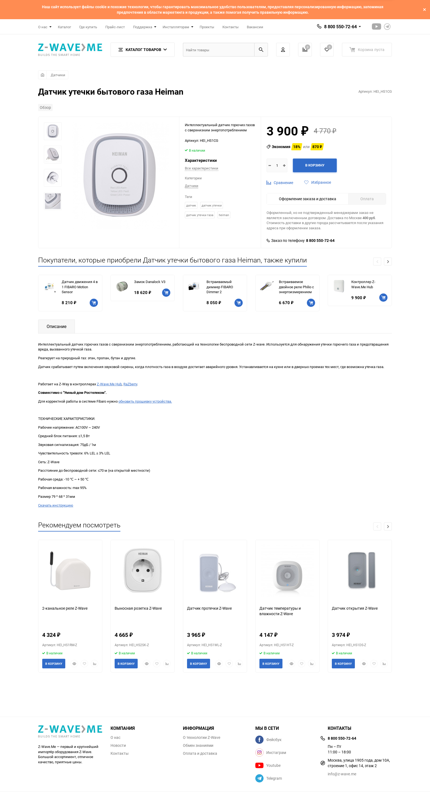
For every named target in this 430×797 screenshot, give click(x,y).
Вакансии (255, 26)
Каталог (64, 26)
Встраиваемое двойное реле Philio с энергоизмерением (296, 286)
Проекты (207, 26)
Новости (118, 745)
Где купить (88, 26)
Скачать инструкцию (55, 505)
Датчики (58, 74)
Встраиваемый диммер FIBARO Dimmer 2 (219, 286)
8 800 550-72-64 (340, 27)
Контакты (230, 26)
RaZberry (130, 383)
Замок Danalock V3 (149, 281)
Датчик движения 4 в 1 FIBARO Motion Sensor (80, 286)
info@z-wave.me (342, 773)
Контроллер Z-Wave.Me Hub (363, 284)
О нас (115, 737)
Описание (56, 326)
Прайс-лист (115, 26)
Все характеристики (201, 168)
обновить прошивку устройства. (145, 401)
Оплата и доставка (200, 753)
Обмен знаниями (198, 745)
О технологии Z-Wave (201, 737)
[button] (388, 261)
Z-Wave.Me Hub (109, 383)
